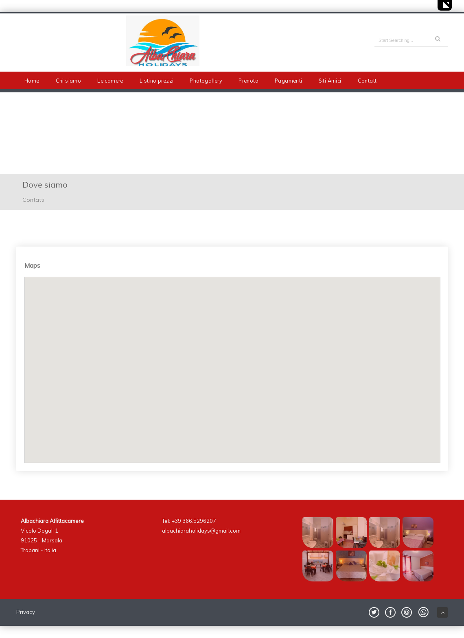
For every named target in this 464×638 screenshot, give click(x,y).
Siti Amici (330, 80)
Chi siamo (68, 80)
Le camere (110, 80)
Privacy (25, 612)
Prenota (248, 80)
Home (31, 80)
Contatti (368, 80)
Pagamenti (288, 80)
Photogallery (206, 80)
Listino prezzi (157, 80)
